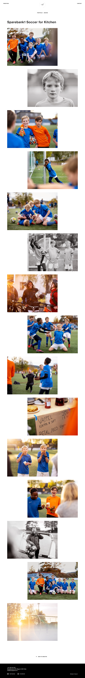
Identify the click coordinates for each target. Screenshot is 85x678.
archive (46, 12)
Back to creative (42, 656)
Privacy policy (74, 674)
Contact (79, 3)
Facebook (21, 674)
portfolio (40, 12)
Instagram (11, 674)
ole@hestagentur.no (12, 670)
